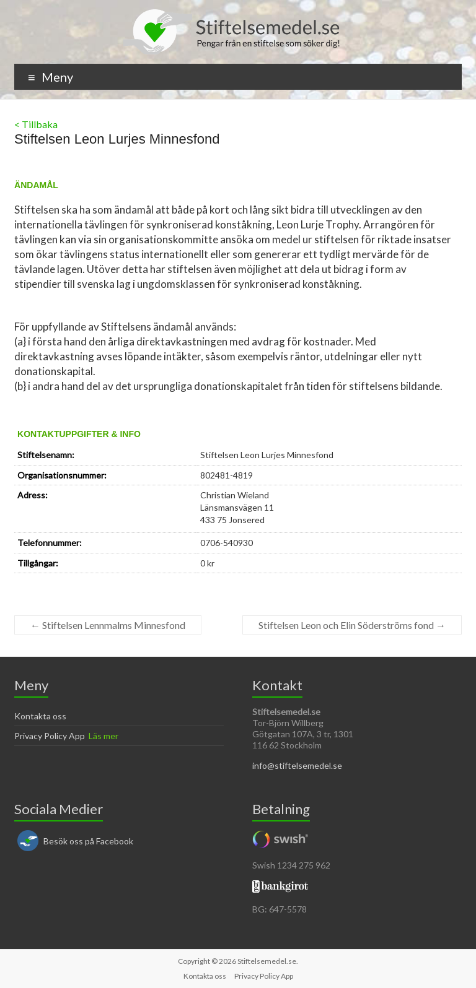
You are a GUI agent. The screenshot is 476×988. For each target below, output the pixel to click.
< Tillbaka (36, 124)
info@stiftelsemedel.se (297, 765)
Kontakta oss (40, 716)
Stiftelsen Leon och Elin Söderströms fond (352, 625)
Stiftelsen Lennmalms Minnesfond (107, 625)
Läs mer (103, 735)
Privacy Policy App (49, 735)
